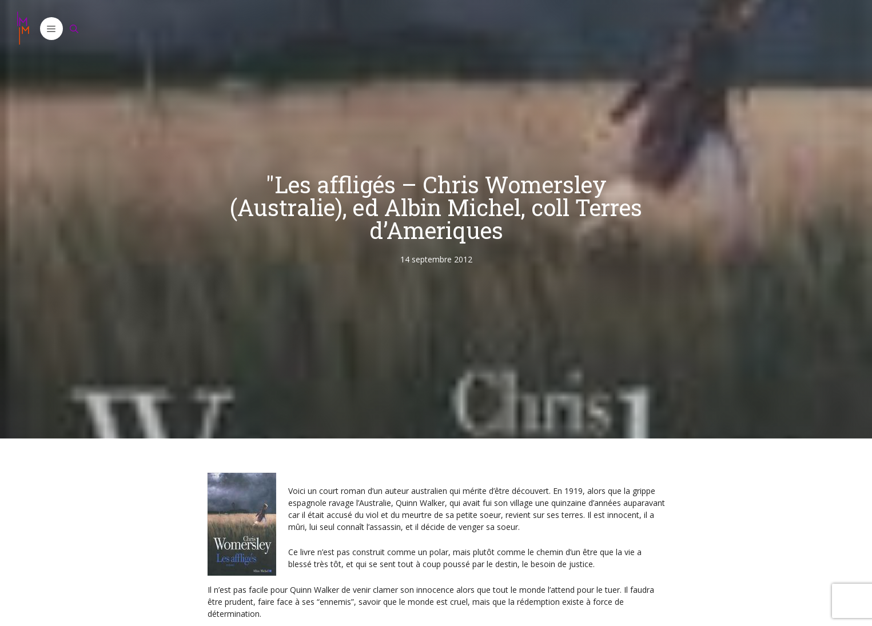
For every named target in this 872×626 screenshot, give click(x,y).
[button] (51, 28)
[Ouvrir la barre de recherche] (74, 28)
